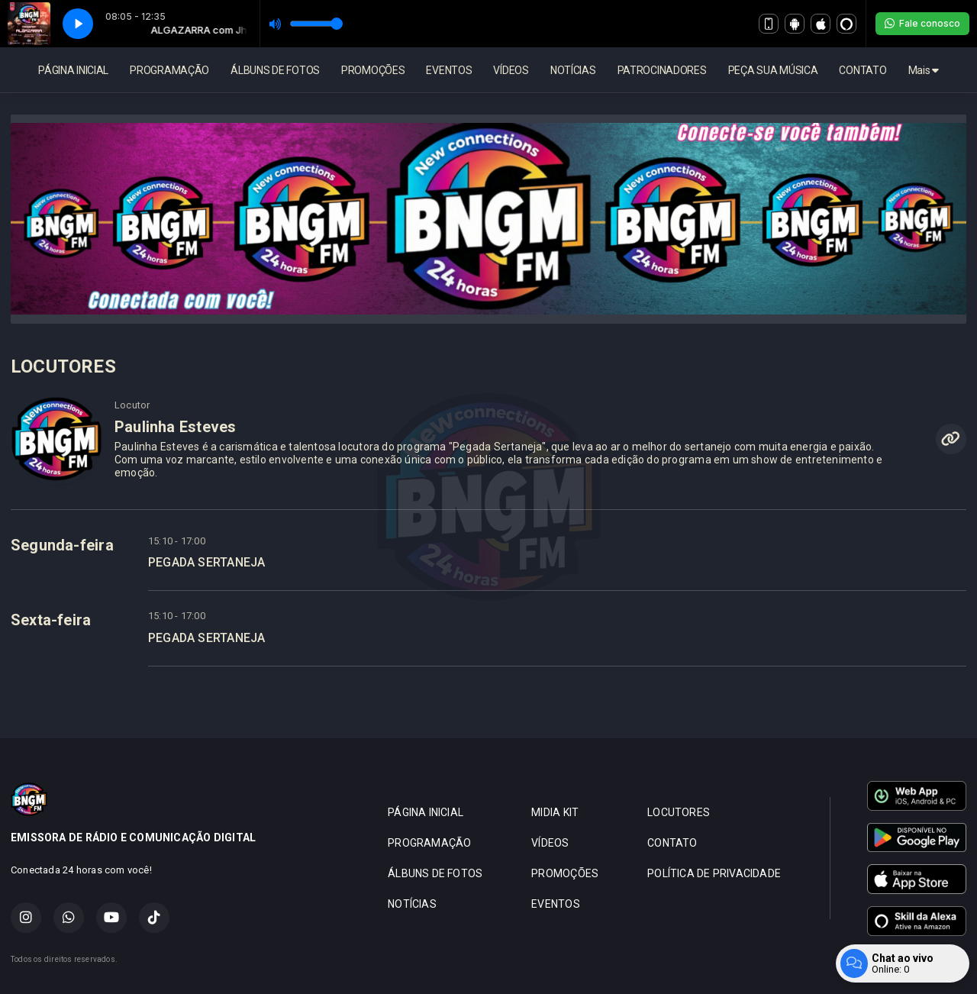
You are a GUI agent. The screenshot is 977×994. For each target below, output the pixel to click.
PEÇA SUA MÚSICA (773, 70)
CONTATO (862, 70)
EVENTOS (449, 70)
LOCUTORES (678, 812)
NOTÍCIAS (573, 70)
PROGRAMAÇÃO (169, 70)
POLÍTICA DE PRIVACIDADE (714, 873)
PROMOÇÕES (373, 70)
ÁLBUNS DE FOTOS (275, 70)
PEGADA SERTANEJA (206, 562)
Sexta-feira (51, 620)
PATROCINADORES (662, 70)
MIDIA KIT (555, 812)
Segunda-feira (62, 545)
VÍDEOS (510, 70)
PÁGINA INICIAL (73, 70)
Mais (923, 70)
